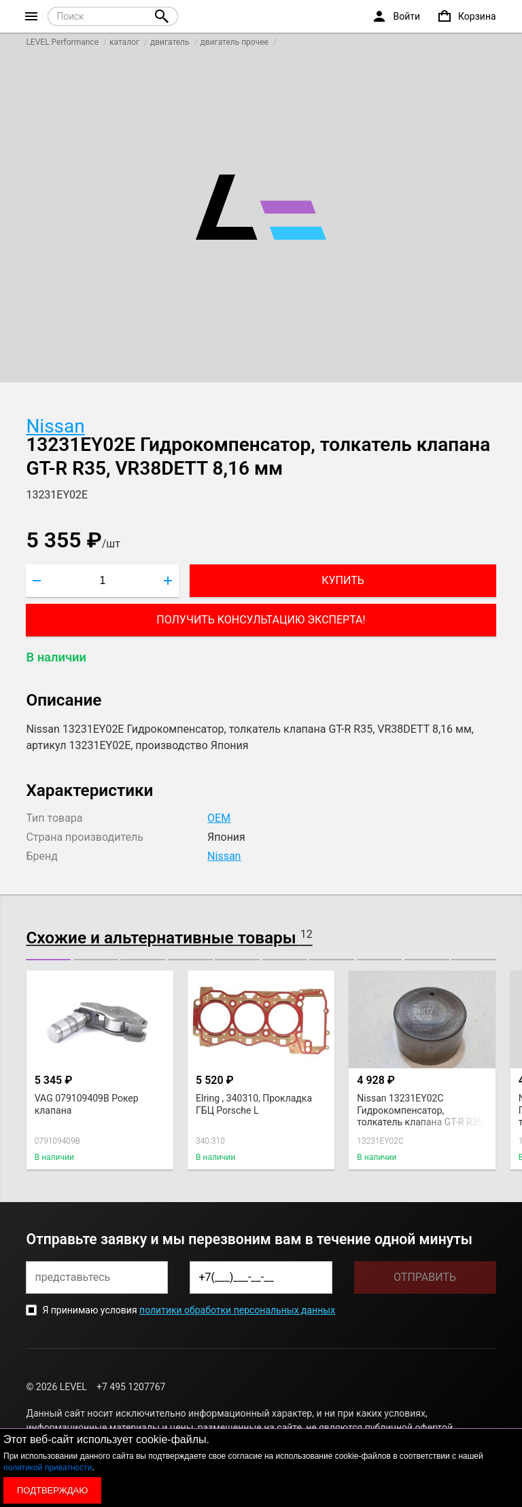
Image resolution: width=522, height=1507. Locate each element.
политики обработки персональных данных (237, 1310)
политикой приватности (47, 1467)
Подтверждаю (52, 1490)
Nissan (55, 426)
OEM (218, 818)
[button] (48, 959)
